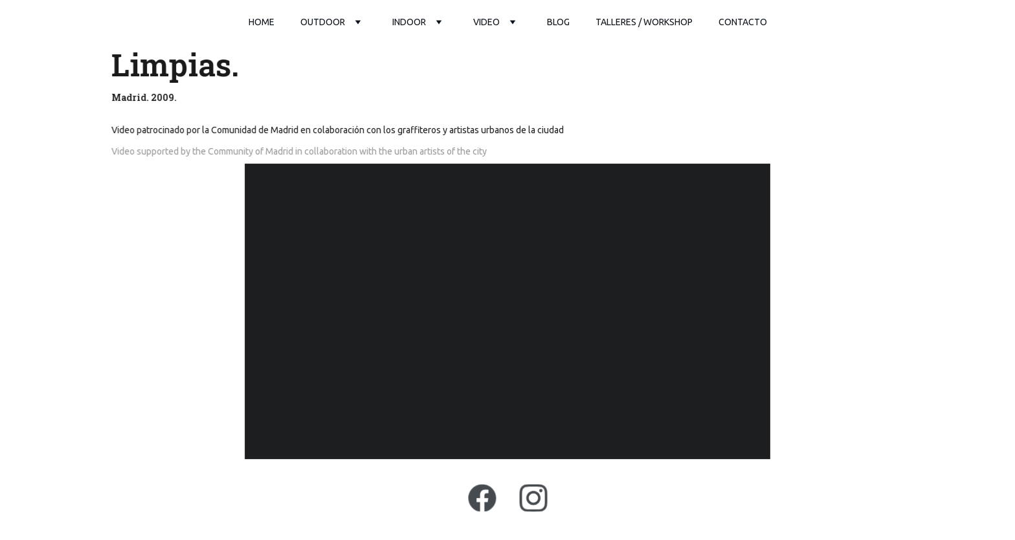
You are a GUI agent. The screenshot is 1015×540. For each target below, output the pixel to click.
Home (261, 22)
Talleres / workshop (644, 22)
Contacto (743, 22)
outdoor (322, 22)
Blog (558, 22)
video (486, 22)
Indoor (409, 22)
